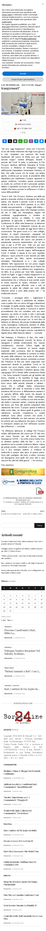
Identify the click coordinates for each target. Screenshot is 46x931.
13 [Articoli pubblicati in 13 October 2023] (29, 599)
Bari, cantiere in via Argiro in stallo (20, 830)
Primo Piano (9, 668)
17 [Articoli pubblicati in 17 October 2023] (10, 603)
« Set (3, 620)
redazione (8, 638)
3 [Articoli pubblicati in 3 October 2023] (10, 596)
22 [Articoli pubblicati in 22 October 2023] (42, 603)
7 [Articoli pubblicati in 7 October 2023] (35, 596)
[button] (43, 4)
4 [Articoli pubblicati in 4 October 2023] (16, 596)
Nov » (10, 620)
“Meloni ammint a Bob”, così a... (22, 671)
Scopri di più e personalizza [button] (23, 79)
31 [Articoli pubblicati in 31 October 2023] (10, 611)
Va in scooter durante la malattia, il (20, 905)
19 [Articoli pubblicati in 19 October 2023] (22, 603)
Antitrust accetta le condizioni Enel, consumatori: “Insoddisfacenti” (20, 785)
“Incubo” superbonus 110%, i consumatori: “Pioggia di (17, 798)
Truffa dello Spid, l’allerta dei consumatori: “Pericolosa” (18, 812)
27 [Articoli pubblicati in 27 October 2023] (29, 607)
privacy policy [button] (7, 15)
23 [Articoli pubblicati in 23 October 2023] (4, 607)
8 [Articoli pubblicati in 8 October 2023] (41, 596)
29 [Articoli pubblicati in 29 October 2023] (42, 607)
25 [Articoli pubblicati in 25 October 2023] (16, 607)
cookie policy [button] (7, 22)
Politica (16, 686)
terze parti (6, 27)
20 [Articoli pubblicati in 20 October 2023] (29, 603)
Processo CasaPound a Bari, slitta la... (20, 631)
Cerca (39, 525)
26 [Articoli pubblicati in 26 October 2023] (23, 607)
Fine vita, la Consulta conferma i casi (21, 895)
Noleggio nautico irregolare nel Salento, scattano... (22, 652)
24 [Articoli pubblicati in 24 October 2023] (10, 607)
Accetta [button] (23, 74)
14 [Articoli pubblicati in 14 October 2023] (35, 599)
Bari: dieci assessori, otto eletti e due (21, 851)
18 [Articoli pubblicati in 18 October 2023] (16, 603)
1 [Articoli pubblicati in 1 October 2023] (41, 592)
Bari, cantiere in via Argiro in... (21, 689)
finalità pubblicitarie (29, 39)
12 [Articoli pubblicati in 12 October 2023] (22, 599)
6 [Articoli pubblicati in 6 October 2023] (28, 596)
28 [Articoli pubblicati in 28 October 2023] (35, 607)
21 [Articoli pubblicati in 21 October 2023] (35, 603)
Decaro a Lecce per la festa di (18, 841)
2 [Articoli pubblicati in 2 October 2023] (4, 596)
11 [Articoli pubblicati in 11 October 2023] (16, 599)
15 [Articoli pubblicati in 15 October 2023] (41, 599)
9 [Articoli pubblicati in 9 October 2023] (4, 599)
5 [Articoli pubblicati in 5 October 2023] (22, 596)
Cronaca (8, 627)
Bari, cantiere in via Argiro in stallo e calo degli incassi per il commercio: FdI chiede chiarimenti (22, 564)
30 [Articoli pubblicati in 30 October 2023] (4, 611)
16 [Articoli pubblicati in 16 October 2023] (4, 603)
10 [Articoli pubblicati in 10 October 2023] (10, 599)
